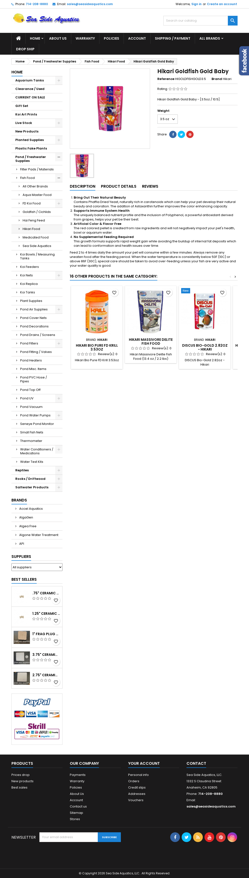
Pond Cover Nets (33, 318)
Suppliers (21, 556)
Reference (165, 79)
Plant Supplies (31, 301)
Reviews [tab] (150, 186)
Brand (217, 79)
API (21, 543)
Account (137, 38)
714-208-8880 (37, 4)
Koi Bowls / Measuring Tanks (37, 256)
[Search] (200, 21)
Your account (144, 763)
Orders (133, 781)
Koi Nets (26, 275)
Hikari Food (31, 229)
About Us (58, 38)
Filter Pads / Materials (37, 169)
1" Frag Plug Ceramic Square (46, 634)
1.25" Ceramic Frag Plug (46, 613)
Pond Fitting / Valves (36, 352)
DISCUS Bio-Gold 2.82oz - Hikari (205, 347)
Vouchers (135, 800)
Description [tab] (82, 186)
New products (22, 781)
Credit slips (137, 787)
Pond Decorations (34, 326)
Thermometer (31, 441)
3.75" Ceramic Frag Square (46, 655)
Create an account (222, 4)
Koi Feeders (29, 266)
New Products (26, 131)
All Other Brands (35, 186)
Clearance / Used (29, 89)
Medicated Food (36, 237)
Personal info (138, 775)
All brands (209, 38)
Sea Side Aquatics (37, 246)
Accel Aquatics (30, 508)
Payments (78, 775)
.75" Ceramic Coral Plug (46, 593)
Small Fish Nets (31, 432)
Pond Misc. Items (33, 369)
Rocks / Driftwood (30, 478)
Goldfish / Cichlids (37, 212)
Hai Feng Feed (34, 220)
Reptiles (22, 470)
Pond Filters (29, 343)
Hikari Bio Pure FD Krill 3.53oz (97, 347)
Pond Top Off (30, 389)
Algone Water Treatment (38, 535)
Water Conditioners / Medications (36, 451)
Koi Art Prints (26, 114)
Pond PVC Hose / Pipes (33, 379)
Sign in (196, 4)
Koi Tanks (27, 292)
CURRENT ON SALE (30, 97)
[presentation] (76, 853)
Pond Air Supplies (34, 309)
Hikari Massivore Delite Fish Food (151, 341)
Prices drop (20, 775)
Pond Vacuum (31, 406)
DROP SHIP (25, 49)
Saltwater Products (31, 487)
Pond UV (27, 398)
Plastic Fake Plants (31, 148)
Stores (75, 819)
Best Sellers (24, 579)
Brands (19, 500)
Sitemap (76, 812)
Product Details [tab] (118, 186)
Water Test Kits (31, 461)
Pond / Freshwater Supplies (30, 159)
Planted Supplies (29, 140)
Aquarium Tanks (29, 80)
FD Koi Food (32, 203)
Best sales (19, 787)
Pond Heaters (31, 360)
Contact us (78, 806)
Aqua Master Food (37, 195)
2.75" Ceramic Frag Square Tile (46, 675)
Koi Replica (29, 283)
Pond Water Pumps (35, 415)
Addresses (136, 793)
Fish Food (27, 178)
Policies (111, 38)
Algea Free (27, 526)
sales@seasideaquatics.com (90, 4)
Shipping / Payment (172, 38)
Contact (196, 763)
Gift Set (21, 106)
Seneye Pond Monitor (37, 423)
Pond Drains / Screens (37, 335)
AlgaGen (25, 517)
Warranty (85, 38)
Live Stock (23, 123)
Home (35, 38)
